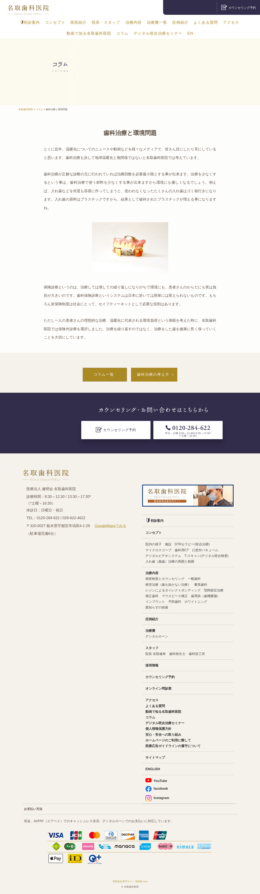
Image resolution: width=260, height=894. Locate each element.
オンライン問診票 (158, 688)
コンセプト (55, 22)
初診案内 (30, 22)
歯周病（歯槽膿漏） (205, 596)
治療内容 (134, 22)
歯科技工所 (197, 654)
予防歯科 (174, 601)
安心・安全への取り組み (163, 734)
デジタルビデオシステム (163, 556)
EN (190, 33)
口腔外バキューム (205, 550)
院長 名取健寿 (155, 654)
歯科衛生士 (177, 654)
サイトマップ (155, 757)
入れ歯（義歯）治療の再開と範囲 (169, 561)
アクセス (231, 22)
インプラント (155, 601)
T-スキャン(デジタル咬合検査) (206, 556)
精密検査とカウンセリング (164, 578)
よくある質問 (206, 22)
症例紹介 (180, 22)
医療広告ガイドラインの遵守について (173, 746)
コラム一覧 (104, 374)
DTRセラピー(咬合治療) (192, 544)
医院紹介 (78, 22)
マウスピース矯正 (175, 596)
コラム (122, 33)
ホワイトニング (195, 601)
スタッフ (151, 648)
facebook (156, 788)
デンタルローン (156, 636)
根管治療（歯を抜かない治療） (168, 584)
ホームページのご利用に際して (168, 740)
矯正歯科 (151, 596)
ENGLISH (152, 769)
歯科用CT (182, 550)
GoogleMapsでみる (110, 526)
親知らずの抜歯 (156, 607)
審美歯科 (200, 584)
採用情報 (151, 665)
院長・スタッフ (106, 22)
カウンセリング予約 (160, 677)
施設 (168, 544)
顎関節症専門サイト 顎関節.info (130, 881)
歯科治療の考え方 (153, 374)
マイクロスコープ (158, 550)
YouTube (156, 780)
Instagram (157, 798)
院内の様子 (153, 544)
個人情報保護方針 (158, 728)
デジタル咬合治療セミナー (158, 33)
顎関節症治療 (213, 590)
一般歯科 (194, 578)
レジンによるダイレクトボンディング (173, 590)
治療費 (150, 630)
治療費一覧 (157, 22)
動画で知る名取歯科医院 (89, 33)
